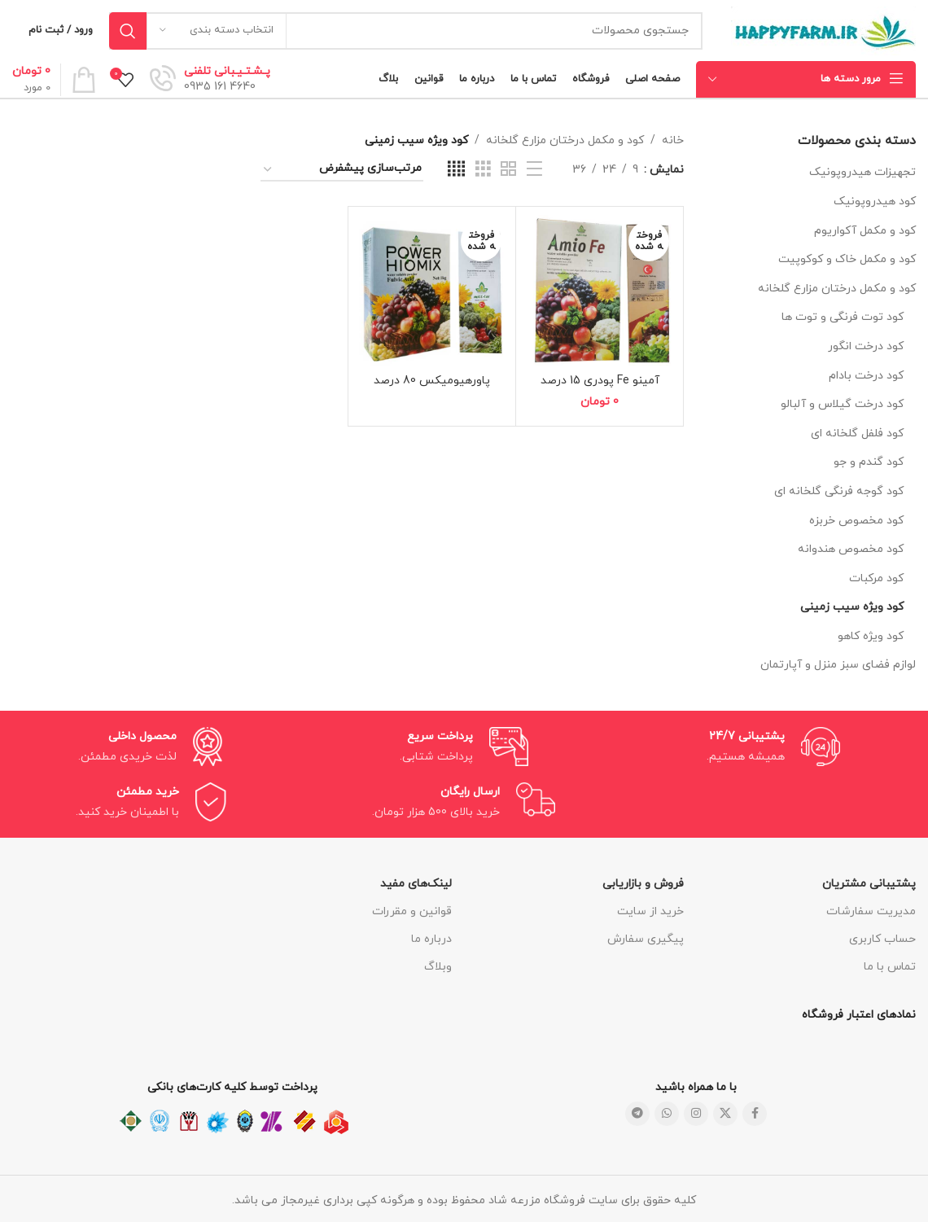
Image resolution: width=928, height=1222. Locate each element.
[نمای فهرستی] (534, 170)
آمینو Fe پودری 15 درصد (600, 380)
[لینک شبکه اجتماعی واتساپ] (666, 1114)
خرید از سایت (650, 911)
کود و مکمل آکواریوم (865, 231)
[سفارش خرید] (341, 170)
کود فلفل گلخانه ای (857, 433)
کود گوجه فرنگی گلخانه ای (839, 491)
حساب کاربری (882, 939)
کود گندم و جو (869, 462)
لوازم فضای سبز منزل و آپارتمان (838, 664)
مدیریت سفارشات (871, 911)
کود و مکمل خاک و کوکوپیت (847, 259)
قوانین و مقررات (412, 911)
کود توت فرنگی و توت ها (842, 317)
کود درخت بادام (866, 375)
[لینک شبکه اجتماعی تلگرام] (637, 1114)
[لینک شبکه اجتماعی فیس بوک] (754, 1114)
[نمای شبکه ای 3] (483, 170)
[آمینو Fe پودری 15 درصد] (599, 290)
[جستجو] (406, 31)
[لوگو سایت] (823, 29)
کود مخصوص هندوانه (851, 549)
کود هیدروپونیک (875, 201)
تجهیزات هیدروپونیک (862, 172)
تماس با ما (890, 967)
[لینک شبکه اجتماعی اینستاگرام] (696, 1114)
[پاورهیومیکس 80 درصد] (432, 290)
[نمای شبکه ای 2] (508, 170)
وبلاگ (438, 967)
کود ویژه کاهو (871, 636)
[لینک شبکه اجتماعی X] (725, 1114)
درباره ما (431, 939)
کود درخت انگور (866, 346)
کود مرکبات (876, 578)
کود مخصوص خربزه (856, 520)
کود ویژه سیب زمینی (852, 607)
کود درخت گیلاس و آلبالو (842, 404)
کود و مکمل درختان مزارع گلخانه (837, 288)
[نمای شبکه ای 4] (456, 170)
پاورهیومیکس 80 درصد (432, 380)
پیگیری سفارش (645, 939)
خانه (673, 140)
